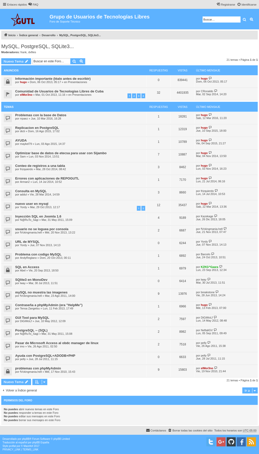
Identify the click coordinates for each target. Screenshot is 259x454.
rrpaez (24, 118)
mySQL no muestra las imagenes (41, 292)
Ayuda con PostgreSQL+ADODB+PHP (45, 356)
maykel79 (26, 143)
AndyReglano (28, 257)
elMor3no (26, 94)
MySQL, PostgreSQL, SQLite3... (37, 46)
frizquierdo (26, 169)
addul (23, 194)
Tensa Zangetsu (30, 308)
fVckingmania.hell (31, 232)
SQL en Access (27, 267)
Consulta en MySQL (31, 191)
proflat (12, 446)
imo (22, 346)
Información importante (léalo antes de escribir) (53, 79)
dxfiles (32, 52)
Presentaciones (77, 82)
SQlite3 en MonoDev (31, 280)
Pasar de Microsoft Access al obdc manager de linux (56, 343)
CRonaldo (207, 91)
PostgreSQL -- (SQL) (31, 330)
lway (23, 283)
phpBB (26, 439)
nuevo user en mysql (31, 204)
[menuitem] (33, 5)
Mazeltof (28, 446)
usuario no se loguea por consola (41, 229)
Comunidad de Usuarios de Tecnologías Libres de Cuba (59, 91)
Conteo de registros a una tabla (40, 166)
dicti (22, 131)
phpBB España (40, 442)
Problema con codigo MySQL (38, 254)
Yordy (23, 207)
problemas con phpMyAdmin (38, 368)
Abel (23, 270)
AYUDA (21, 140)
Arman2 (25, 181)
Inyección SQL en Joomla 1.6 (38, 216)
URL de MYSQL (27, 242)
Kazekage (207, 216)
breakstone (207, 292)
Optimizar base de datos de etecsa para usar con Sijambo (60, 153)
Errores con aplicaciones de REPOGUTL (47, 178)
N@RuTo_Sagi (29, 219)
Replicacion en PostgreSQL (37, 128)
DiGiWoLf (26, 321)
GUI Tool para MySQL (32, 318)
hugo (23, 82)
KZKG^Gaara (209, 266)
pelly (204, 342)
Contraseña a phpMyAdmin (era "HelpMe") (48, 305)
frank (23, 52)
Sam (23, 156)
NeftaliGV (207, 330)
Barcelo (205, 254)
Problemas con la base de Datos (40, 115)
